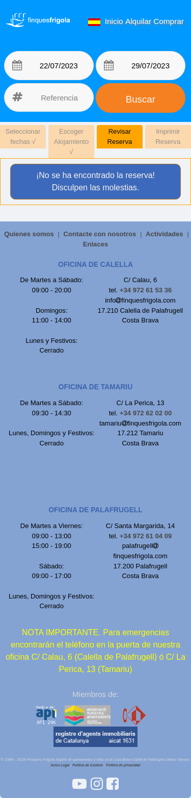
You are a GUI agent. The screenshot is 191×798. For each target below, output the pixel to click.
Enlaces (95, 244)
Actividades (164, 234)
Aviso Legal (60, 765)
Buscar (140, 99)
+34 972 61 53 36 (146, 290)
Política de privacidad (123, 765)
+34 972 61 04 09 (146, 536)
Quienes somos (29, 234)
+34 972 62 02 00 (146, 413)
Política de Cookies (87, 765)
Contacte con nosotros (100, 234)
